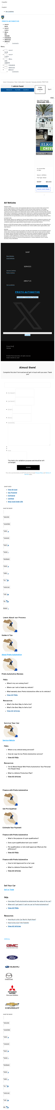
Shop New (9, 51)
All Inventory (10, 82)
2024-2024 (21, 82)
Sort (49, 89)
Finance (12, 65)
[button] (4, 47)
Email (9, 450)
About (7, 41)
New (16, 82)
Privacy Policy (39, 473)
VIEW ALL (7, 939)
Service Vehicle (9, 740)
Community (15, 43)
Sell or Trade (7, 34)
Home (4, 82)
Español (4, 2)
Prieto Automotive (10, 21)
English (4, 7)
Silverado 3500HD (36, 82)
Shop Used (9, 55)
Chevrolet (28, 82)
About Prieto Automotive (12, 655)
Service (12, 67)
